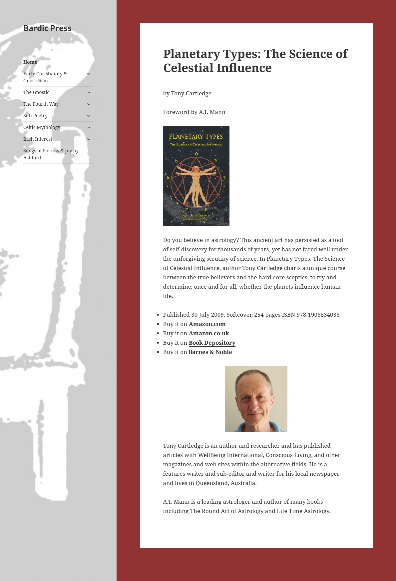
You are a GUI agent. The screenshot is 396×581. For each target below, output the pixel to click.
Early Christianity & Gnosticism (45, 77)
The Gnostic (36, 92)
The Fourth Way (41, 104)
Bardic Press (47, 27)
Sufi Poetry (35, 115)
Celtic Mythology (41, 127)
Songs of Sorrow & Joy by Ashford (51, 154)
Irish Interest (37, 139)
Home (30, 62)
